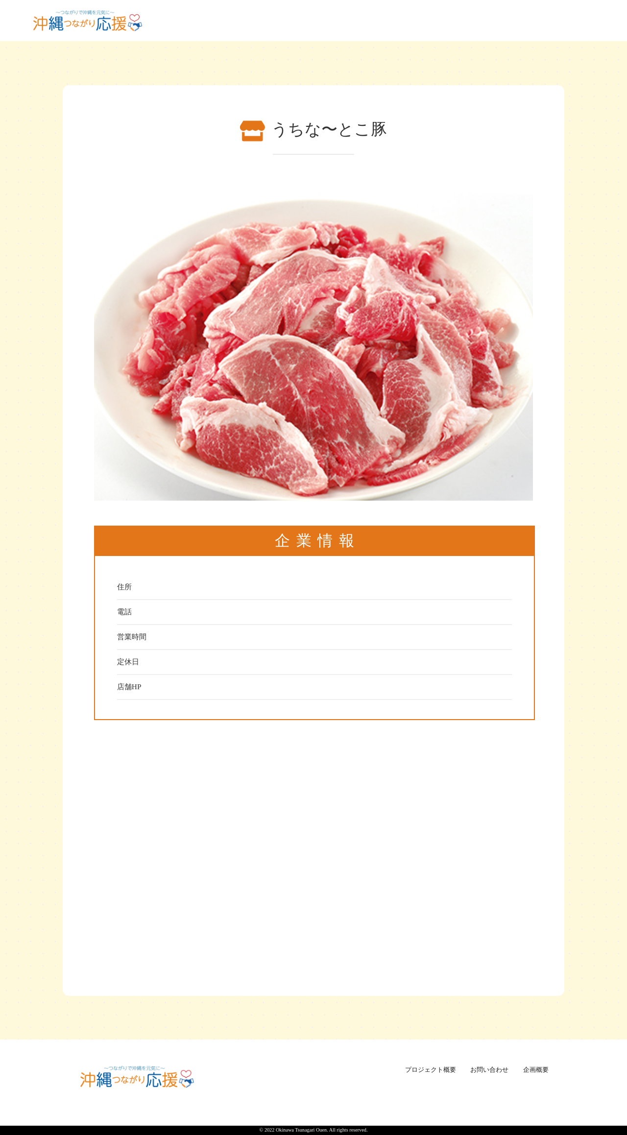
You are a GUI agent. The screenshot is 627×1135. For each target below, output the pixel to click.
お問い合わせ (489, 1069)
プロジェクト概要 (430, 1069)
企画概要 (536, 1069)
